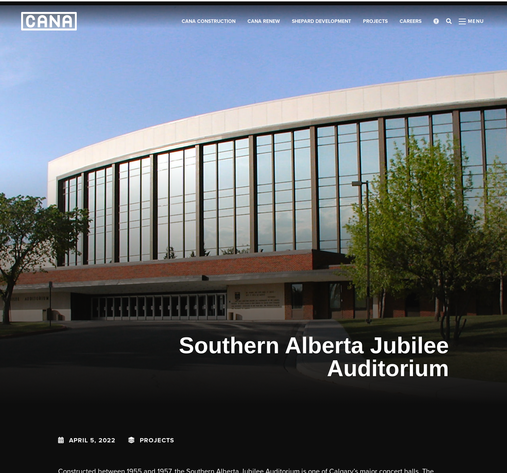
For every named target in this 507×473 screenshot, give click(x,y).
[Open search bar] (449, 25)
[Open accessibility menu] (436, 25)
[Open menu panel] (471, 24)
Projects (157, 440)
